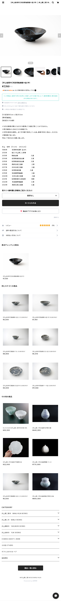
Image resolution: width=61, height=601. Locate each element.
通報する (56, 217)
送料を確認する (22, 102)
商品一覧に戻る (30, 568)
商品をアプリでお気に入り (30, 211)
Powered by (30, 581)
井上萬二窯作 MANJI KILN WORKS (15, 513)
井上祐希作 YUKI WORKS (11, 532)
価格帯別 (5, 558)
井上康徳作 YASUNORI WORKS (13, 526)
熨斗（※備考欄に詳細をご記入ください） (17, 190)
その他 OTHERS (7, 545)
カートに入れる (30, 203)
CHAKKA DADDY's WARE (11, 539)
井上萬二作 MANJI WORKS (12, 520)
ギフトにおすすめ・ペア (9, 552)
